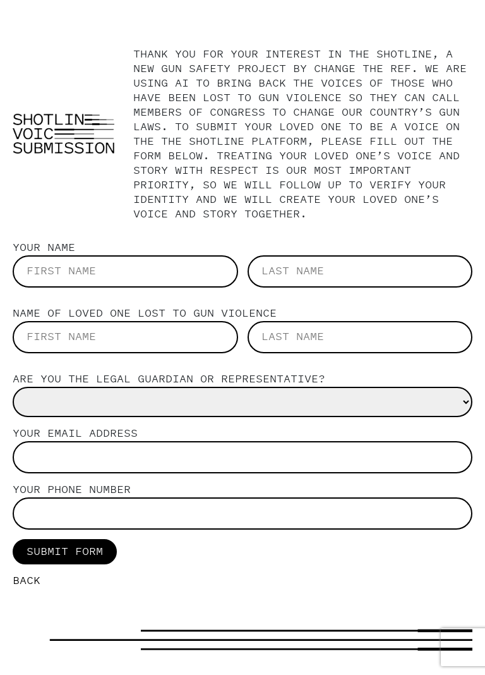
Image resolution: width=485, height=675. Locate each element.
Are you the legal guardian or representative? (169, 379)
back (26, 581)
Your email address (75, 433)
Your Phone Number (72, 490)
